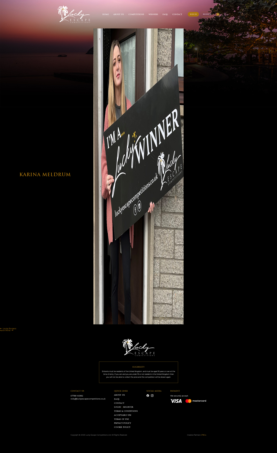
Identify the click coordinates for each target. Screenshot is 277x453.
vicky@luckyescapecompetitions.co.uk (88, 399)
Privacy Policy (122, 423)
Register (207, 14)
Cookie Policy (122, 427)
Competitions (136, 14)
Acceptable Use (122, 415)
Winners (153, 14)
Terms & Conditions (126, 411)
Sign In (193, 14)
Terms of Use (121, 419)
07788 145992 (77, 396)
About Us (118, 14)
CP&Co (203, 435)
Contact (177, 14)
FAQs (165, 14)
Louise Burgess (9, 328)
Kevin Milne (5, 330)
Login (117, 407)
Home (105, 14)
